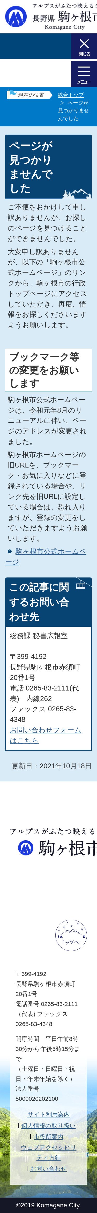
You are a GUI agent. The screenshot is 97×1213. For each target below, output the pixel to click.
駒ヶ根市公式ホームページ (45, 556)
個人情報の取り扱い (48, 1125)
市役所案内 (48, 1136)
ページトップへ (71, 935)
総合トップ (71, 95)
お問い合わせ (48, 1168)
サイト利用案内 (48, 1114)
